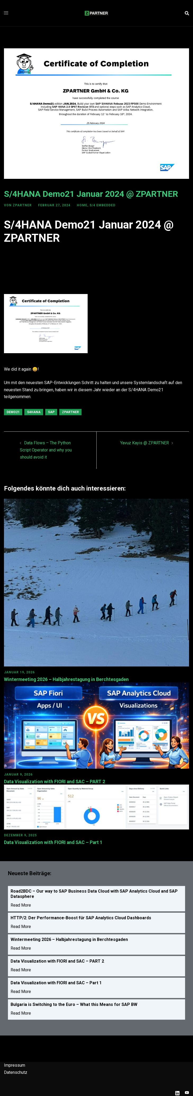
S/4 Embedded (102, 205)
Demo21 (13, 412)
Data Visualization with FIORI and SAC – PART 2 (55, 781)
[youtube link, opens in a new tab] (187, 1092)
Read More (21, 904)
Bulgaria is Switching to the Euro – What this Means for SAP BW (74, 1003)
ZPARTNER (22, 205)
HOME (82, 205)
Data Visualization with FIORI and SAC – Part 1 (54, 842)
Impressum (14, 1064)
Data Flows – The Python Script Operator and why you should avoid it (46, 450)
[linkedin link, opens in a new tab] (177, 1092)
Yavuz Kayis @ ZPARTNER (144, 442)
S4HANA (34, 412)
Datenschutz (15, 1071)
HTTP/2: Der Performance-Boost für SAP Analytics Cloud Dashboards (81, 917)
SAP (51, 412)
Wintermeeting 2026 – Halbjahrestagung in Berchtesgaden (68, 679)
